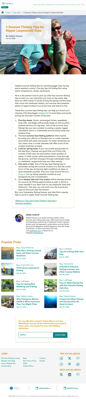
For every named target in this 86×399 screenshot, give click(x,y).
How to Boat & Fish (8, 363)
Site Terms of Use (29, 361)
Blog (77, 4)
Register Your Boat (50, 4)
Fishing (43, 201)
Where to (19, 201)
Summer (52, 201)
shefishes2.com (35, 231)
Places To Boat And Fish (70, 4)
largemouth (43, 113)
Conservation (6, 366)
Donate (42, 361)
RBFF (80, 4)
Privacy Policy (28, 366)
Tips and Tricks (32, 201)
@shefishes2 (38, 233)
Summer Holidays (23, 203)
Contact (42, 358)
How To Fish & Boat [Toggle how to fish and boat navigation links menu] (42, 4)
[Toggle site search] (83, 4)
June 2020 (17, 13)
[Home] (3, 12)
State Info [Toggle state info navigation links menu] (35, 4)
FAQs (25, 363)
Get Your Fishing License (60, 4)
